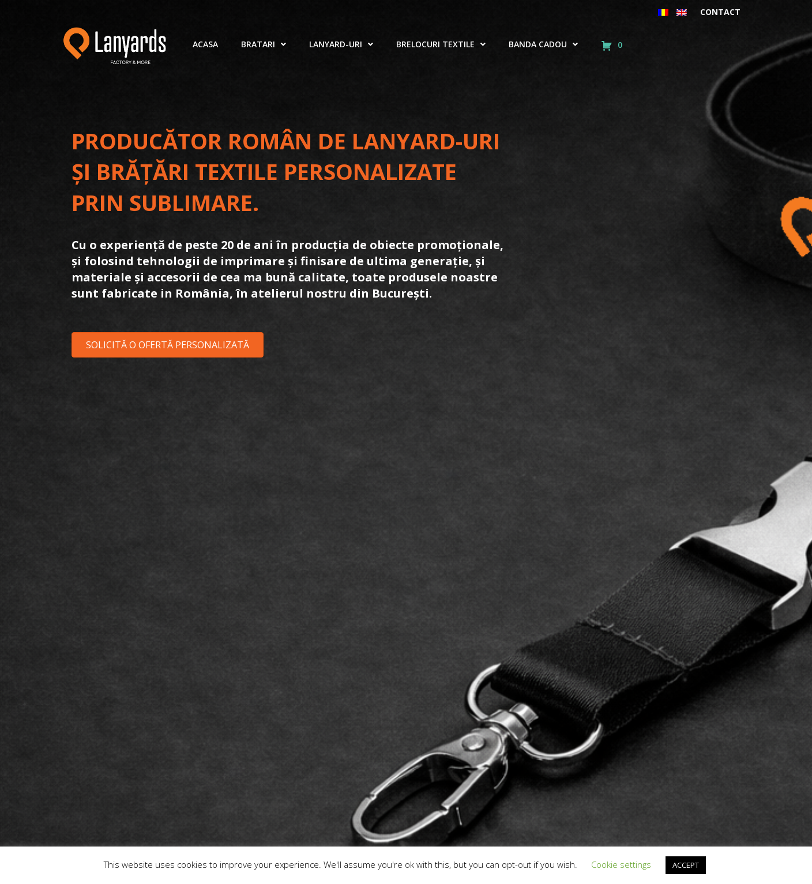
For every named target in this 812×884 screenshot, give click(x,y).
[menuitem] (663, 12)
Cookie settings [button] (621, 864)
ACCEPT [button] (685, 865)
